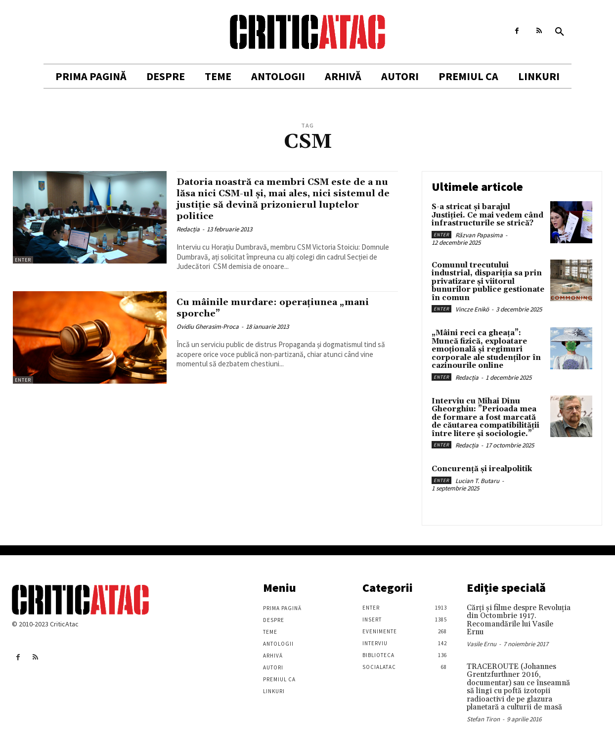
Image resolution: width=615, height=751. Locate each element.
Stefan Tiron (483, 719)
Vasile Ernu (481, 644)
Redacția (188, 229)
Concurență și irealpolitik (482, 469)
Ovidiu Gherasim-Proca (207, 326)
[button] (559, 32)
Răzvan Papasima (479, 235)
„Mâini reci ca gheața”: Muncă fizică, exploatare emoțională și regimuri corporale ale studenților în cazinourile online (486, 349)
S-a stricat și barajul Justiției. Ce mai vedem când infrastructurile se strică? (487, 215)
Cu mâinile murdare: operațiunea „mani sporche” (284, 308)
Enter (23, 260)
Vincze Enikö (472, 309)
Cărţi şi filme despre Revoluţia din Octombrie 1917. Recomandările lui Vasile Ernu (519, 620)
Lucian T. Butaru (477, 481)
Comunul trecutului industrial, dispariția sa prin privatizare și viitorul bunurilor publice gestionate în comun (488, 282)
